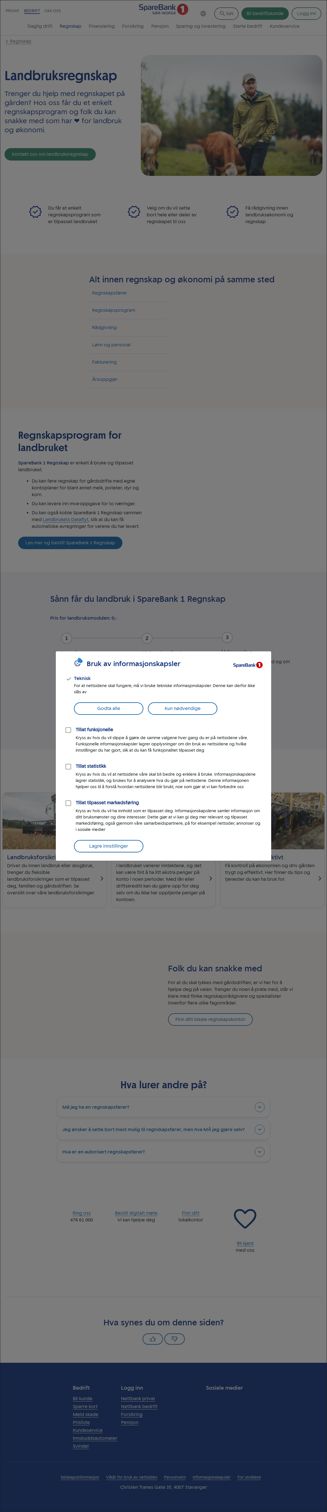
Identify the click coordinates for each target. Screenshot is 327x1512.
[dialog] (163, 756)
